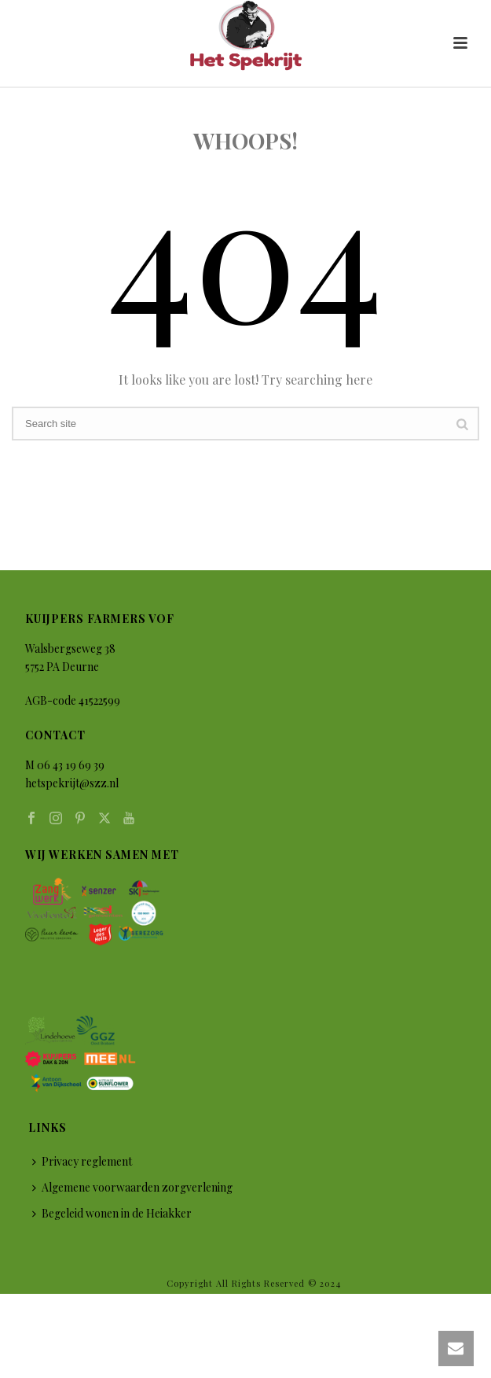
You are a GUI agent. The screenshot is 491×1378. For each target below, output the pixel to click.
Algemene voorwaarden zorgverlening (132, 1187)
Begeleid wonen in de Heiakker (112, 1213)
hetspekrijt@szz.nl (72, 783)
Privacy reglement (82, 1161)
